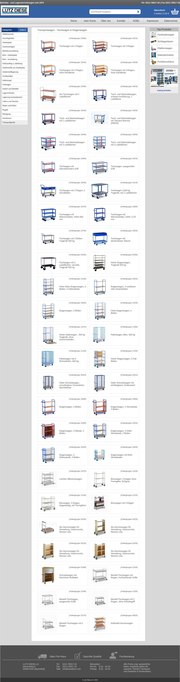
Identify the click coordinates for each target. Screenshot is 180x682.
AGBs (136, 21)
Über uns (106, 21)
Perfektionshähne (166, 62)
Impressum (153, 21)
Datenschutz (171, 21)
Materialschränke (166, 55)
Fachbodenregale (166, 35)
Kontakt (121, 21)
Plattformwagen (165, 48)
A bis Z (23, 30)
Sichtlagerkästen (165, 41)
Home (74, 21)
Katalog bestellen (164, 90)
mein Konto (90, 21)
